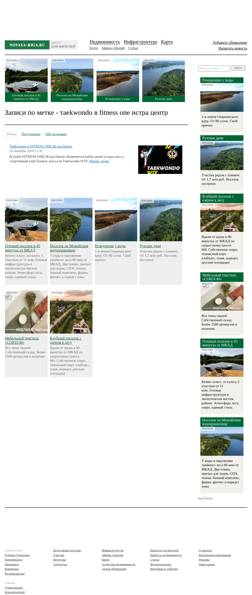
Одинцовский (14, 587)
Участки (58, 555)
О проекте (205, 550)
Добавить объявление (229, 43)
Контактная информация (215, 555)
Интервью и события (164, 569)
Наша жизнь (207, 564)
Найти (238, 68)
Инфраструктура (140, 41)
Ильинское (12, 569)
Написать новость (232, 48)
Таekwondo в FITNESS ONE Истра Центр (40, 146)
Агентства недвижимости (118, 564)
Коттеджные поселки (67, 550)
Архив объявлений (114, 569)
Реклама (204, 559)
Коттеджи (59, 559)
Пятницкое (12, 564)
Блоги (94, 48)
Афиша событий (112, 48)
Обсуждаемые (56, 134)
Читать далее (99, 161)
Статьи (133, 48)
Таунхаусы (60, 564)
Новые (12, 134)
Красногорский (15, 592)
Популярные (31, 134)
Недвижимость (105, 41)
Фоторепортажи (160, 564)
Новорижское (14, 559)
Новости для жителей (164, 550)
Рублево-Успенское (17, 555)
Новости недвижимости (166, 555)
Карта (167, 41)
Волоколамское (15, 573)
